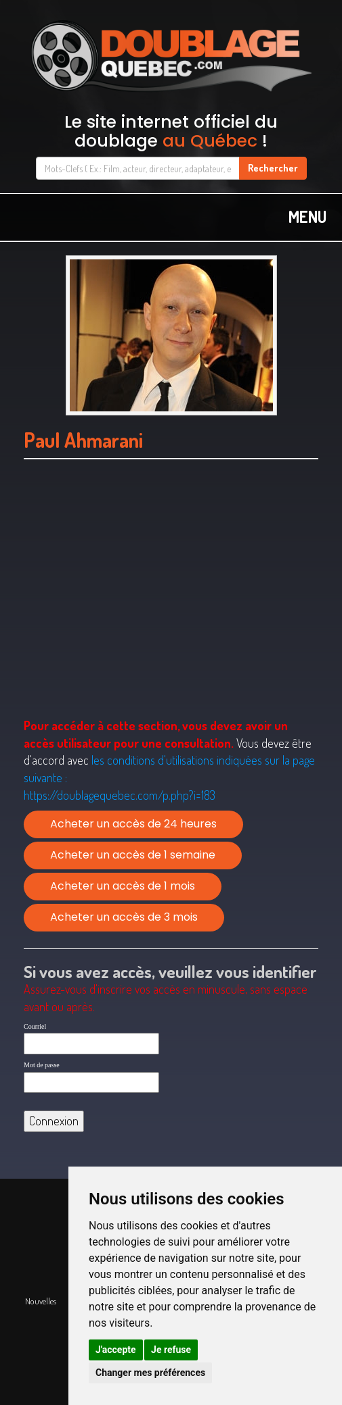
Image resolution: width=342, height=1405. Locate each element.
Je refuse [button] (171, 1349)
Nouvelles (40, 1301)
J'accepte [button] (115, 1349)
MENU (307, 216)
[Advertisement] (171, 605)
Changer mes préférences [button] (150, 1372)
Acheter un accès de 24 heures (133, 824)
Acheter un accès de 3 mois (124, 917)
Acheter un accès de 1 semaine (132, 855)
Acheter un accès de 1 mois (122, 886)
